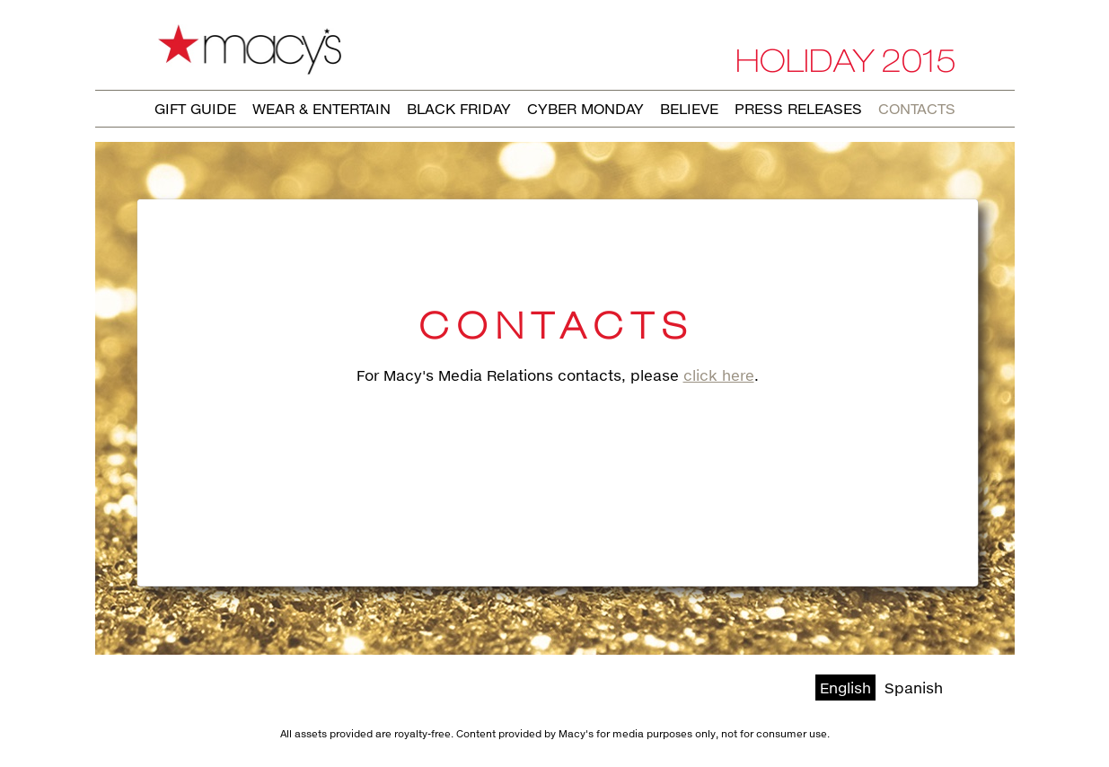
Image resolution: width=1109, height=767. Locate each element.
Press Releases (798, 108)
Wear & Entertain (321, 108)
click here (718, 375)
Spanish (914, 687)
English (845, 687)
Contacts (916, 108)
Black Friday (459, 108)
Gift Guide (195, 108)
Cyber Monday (585, 108)
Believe (689, 108)
